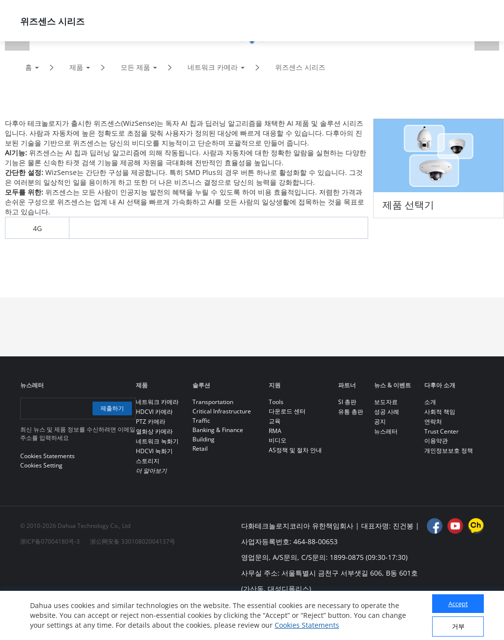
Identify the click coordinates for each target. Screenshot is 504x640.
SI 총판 (347, 402)
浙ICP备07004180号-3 (50, 541)
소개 (430, 402)
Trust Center (441, 431)
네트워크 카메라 (213, 67)
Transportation (212, 402)
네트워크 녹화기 (157, 441)
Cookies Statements (307, 625)
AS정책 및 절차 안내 (295, 450)
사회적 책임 (439, 411)
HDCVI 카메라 (154, 411)
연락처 (433, 421)
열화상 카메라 (154, 431)
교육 (275, 421)
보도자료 (386, 402)
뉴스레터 (386, 431)
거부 (458, 626)
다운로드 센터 (287, 411)
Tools (276, 402)
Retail (200, 448)
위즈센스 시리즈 (300, 67)
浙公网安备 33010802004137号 (132, 541)
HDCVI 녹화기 (154, 451)
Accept (458, 603)
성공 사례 (386, 411)
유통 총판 (350, 411)
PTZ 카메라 (150, 421)
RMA (275, 431)
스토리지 (147, 461)
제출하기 (112, 408)
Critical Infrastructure (221, 411)
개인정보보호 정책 (448, 450)
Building (203, 439)
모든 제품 (135, 67)
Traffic (201, 420)
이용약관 (436, 440)
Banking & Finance (217, 430)
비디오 (277, 440)
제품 (76, 67)
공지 (380, 421)
